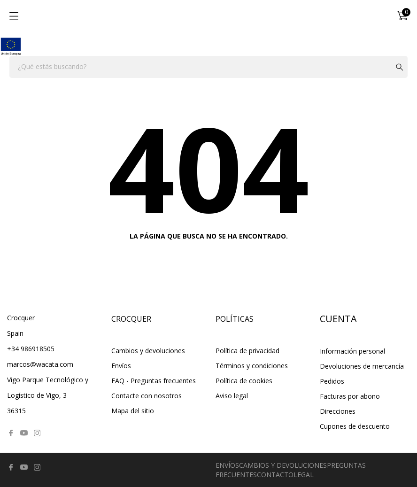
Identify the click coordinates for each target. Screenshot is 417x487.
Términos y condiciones (252, 365)
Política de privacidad (247, 350)
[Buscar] (208, 67)
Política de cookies (244, 380)
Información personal (352, 351)
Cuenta (338, 318)
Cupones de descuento (355, 426)
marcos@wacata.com (40, 364)
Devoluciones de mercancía (362, 366)
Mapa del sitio (132, 410)
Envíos (121, 365)
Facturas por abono (350, 396)
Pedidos (332, 381)
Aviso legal (232, 395)
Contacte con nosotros (146, 395)
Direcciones (337, 411)
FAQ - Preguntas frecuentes (153, 380)
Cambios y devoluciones (148, 350)
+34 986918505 (30, 348)
